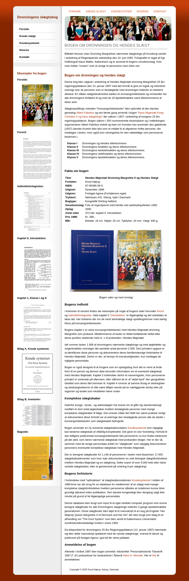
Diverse (142, 11)
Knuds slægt (96, 11)
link (154, 555)
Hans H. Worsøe (133, 555)
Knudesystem (121, 11)
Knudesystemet (29, 43)
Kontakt (160, 11)
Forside (75, 11)
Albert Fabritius (85, 112)
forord (160, 311)
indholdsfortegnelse (80, 315)
